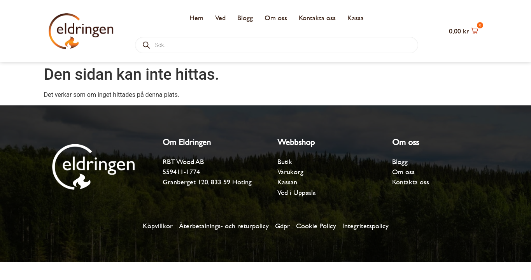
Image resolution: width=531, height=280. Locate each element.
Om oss (276, 17)
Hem (196, 17)
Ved (220, 17)
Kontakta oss (317, 17)
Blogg (245, 17)
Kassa (355, 17)
